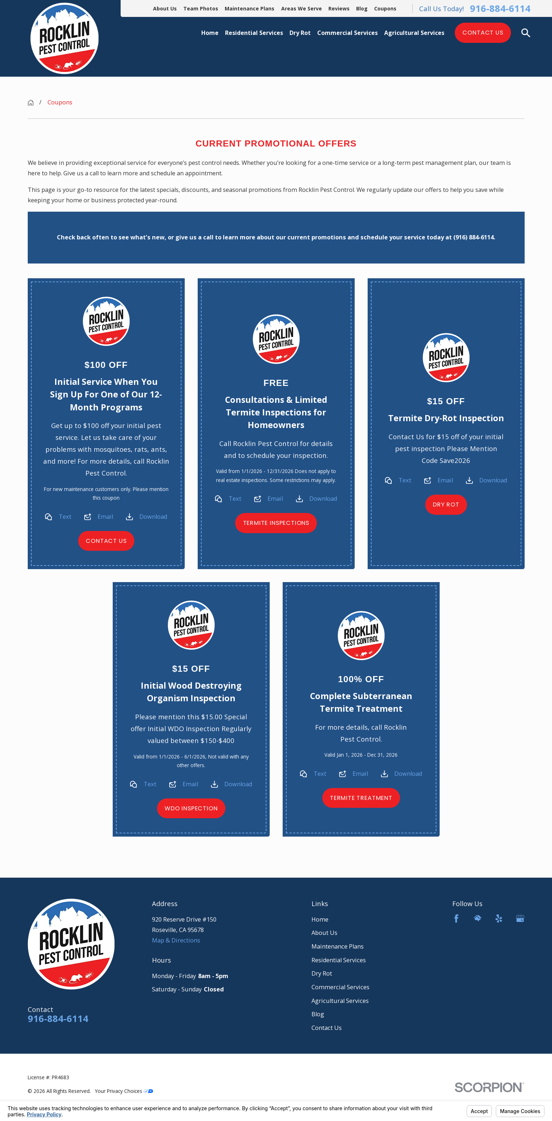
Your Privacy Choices (124, 1091)
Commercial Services (340, 987)
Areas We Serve (301, 8)
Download (153, 517)
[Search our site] (525, 32)
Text (64, 517)
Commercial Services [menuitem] (347, 33)
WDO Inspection (191, 809)
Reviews (339, 8)
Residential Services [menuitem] (254, 33)
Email (105, 517)
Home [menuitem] (210, 33)
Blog (362, 8)
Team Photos (200, 8)
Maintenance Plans (249, 8)
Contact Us (482, 32)
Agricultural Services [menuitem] (414, 33)
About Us (165, 8)
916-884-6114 (500, 8)
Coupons (385, 8)
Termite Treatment (361, 798)
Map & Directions (176, 940)
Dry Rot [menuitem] (300, 33)
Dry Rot (446, 504)
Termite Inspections (276, 523)
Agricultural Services (340, 1001)
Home (319, 919)
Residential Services (338, 960)
